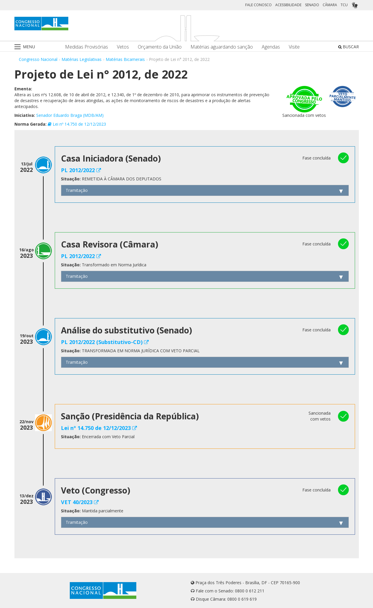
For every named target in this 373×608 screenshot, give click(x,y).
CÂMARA (330, 4)
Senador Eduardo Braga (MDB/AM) (70, 115)
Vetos (123, 47)
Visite (294, 47)
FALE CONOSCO (258, 4)
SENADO (312, 4)
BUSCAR (348, 46)
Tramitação (77, 190)
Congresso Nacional (38, 59)
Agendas (271, 47)
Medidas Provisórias (86, 47)
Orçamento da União (160, 47)
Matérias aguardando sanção (221, 47)
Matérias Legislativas (82, 59)
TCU (344, 4)
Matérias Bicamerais (125, 59)
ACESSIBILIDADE (288, 4)
